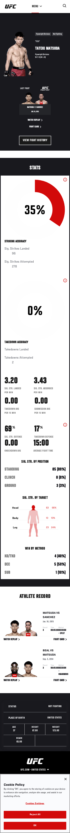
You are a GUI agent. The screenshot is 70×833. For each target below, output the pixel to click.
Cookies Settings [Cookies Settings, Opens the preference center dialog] (35, 803)
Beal (46, 651)
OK (34, 825)
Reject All (35, 814)
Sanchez (49, 617)
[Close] (65, 779)
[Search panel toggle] (64, 6)
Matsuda (49, 613)
